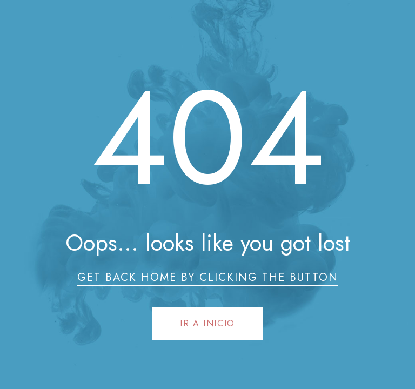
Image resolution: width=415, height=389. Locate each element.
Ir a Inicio (207, 323)
